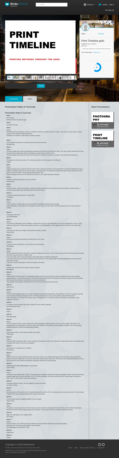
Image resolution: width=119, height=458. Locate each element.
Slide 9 (9, 184)
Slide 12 (9, 212)
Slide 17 (9, 249)
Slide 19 (9, 272)
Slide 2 (9, 122)
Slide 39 (9, 435)
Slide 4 (9, 140)
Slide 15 (9, 235)
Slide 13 (9, 219)
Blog (76, 448)
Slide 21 (9, 290)
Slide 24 (9, 314)
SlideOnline (17, 4)
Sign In (111, 4)
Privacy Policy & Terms (87, 448)
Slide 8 (9, 177)
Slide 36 (9, 412)
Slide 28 (9, 345)
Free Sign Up (109, 10)
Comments (14, 99)
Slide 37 (9, 419)
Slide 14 (9, 228)
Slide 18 (9, 265)
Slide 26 (9, 330)
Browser (89, 5)
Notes (30, 99)
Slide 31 (9, 370)
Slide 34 (9, 396)
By (98, 124)
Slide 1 (9, 115)
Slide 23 (9, 309)
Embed (41, 86)
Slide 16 (9, 242)
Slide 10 (9, 193)
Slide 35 (9, 403)
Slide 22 (9, 302)
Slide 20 (9, 284)
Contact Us (101, 448)
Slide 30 (9, 363)
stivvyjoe (99, 26)
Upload (103, 4)
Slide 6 (9, 158)
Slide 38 (9, 430)
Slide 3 (9, 127)
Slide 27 (9, 337)
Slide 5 (9, 147)
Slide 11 (9, 200)
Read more (97, 52)
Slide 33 (9, 388)
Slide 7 (9, 164)
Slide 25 (9, 319)
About (70, 448)
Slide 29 (9, 352)
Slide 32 (9, 381)
